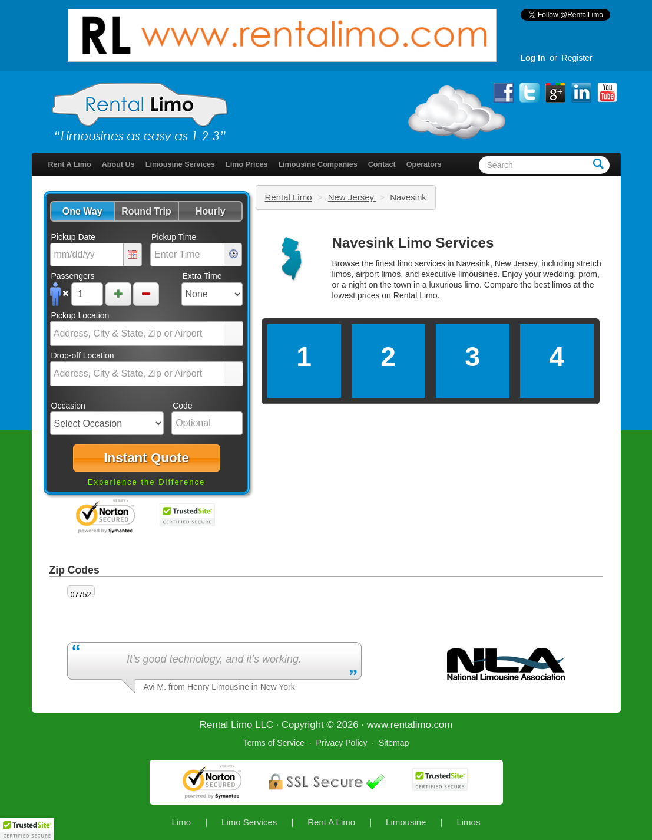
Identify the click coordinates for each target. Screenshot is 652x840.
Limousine (406, 822)
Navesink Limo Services (413, 243)
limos (561, 284)
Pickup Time (173, 237)
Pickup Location (80, 315)
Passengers (73, 276)
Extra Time (202, 276)
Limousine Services (180, 164)
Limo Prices (246, 164)
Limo (181, 822)
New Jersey (352, 197)
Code (182, 405)
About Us (118, 164)
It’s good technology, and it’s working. (214, 659)
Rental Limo (288, 197)
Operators (424, 164)
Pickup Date (73, 237)
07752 (81, 595)
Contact (382, 164)
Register (577, 57)
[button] (82, 211)
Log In (533, 57)
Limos (468, 822)
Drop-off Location (82, 355)
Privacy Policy (341, 742)
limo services (421, 263)
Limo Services (249, 822)
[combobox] (138, 333)
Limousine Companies (317, 164)
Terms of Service (274, 742)
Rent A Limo (69, 164)
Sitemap (394, 742)
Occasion (68, 405)
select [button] (233, 334)
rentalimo (410, 724)
